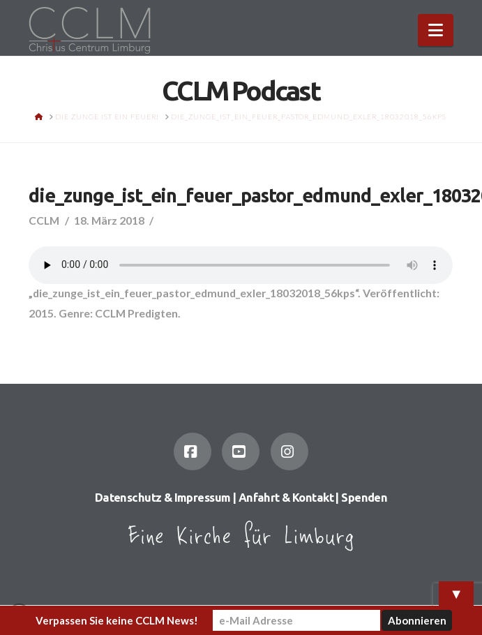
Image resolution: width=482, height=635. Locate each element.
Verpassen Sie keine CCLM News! (117, 620)
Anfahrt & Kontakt (286, 497)
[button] (435, 30)
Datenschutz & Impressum (163, 497)
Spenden (364, 497)
